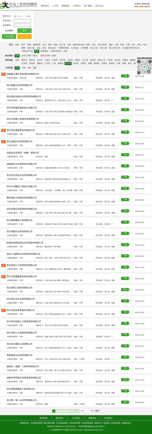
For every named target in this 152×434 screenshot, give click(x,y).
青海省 (112, 63)
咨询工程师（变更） (49, 56)
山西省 (70, 60)
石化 (94, 45)
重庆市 (24, 60)
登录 (24, 31)
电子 (23, 45)
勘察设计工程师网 (102, 423)
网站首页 (45, 6)
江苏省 (110, 60)
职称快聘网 (115, 423)
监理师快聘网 (36, 423)
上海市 (47, 60)
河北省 (62, 60)
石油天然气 (102, 45)
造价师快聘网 (87, 423)
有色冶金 (31, 48)
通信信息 (52, 48)
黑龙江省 (101, 60)
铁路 (88, 45)
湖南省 (39, 63)
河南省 (32, 63)
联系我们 (108, 418)
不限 (23, 68)
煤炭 (111, 45)
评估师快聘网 (74, 423)
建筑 (37, 51)
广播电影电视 (63, 48)
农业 (39, 48)
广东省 (47, 63)
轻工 (134, 45)
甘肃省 (104, 63)
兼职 (35, 68)
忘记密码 (9, 31)
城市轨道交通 (78, 45)
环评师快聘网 (62, 423)
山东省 (24, 63)
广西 (54, 63)
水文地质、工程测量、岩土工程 (84, 48)
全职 (29, 68)
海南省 (60, 63)
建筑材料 (37, 45)
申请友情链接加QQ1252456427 (91, 427)
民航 (122, 45)
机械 (29, 45)
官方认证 (99, 6)
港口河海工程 (114, 48)
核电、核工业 (59, 45)
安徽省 (125, 60)
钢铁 (23, 48)
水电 (69, 45)
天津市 (55, 60)
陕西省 (96, 63)
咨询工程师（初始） (30, 56)
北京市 (39, 60)
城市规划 (44, 51)
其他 (65, 51)
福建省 (133, 60)
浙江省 (117, 60)
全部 (17, 45)
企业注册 (24, 36)
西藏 (90, 63)
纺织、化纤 (142, 45)
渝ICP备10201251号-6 (93, 430)
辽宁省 (85, 60)
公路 (128, 45)
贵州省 (76, 63)
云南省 (83, 63)
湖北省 (32, 60)
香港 (130, 63)
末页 (76, 411)
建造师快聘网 (49, 423)
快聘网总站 (126, 423)
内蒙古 (77, 60)
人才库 (55, 6)
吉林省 (93, 60)
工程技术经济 (55, 51)
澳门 (135, 63)
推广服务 (88, 6)
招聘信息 (65, 6)
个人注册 (9, 36)
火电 (116, 45)
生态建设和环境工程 (130, 48)
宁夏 (118, 63)
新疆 (124, 63)
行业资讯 (76, 418)
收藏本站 (92, 418)
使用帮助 (44, 418)
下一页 (68, 411)
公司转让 (77, 6)
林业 (44, 48)
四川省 (68, 63)
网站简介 (60, 418)
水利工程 (103, 48)
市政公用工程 (27, 51)
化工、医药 (47, 45)
